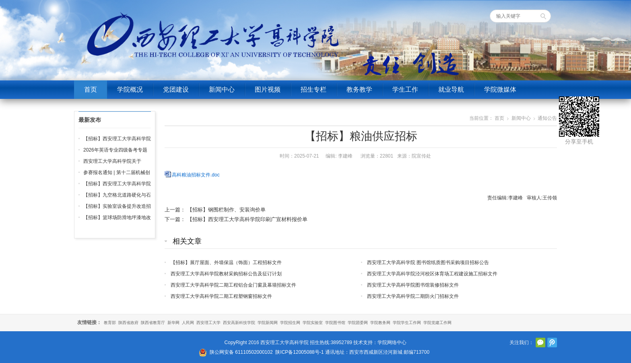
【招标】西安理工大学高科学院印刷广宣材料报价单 (247, 219)
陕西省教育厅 (153, 322)
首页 (90, 89)
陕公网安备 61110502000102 (241, 352)
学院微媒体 (500, 89)
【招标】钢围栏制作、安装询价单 (226, 210)
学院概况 (130, 89)
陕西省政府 (128, 322)
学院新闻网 (268, 322)
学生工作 (405, 89)
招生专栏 (313, 89)
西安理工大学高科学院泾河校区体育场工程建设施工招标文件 (432, 274)
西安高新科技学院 (239, 322)
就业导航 (451, 89)
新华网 (173, 322)
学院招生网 (290, 322)
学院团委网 (358, 322)
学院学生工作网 (407, 322)
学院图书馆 (335, 322)
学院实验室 (313, 322)
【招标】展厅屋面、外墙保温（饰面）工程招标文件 (226, 262)
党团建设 (176, 89)
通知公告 (547, 118)
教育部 (110, 322)
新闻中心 (222, 89)
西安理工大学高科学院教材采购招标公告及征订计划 (226, 274)
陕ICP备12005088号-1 (299, 352)
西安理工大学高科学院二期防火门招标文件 (413, 296)
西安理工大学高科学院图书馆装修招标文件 (413, 285)
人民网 (188, 322)
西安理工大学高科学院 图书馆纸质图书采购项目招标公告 (428, 262)
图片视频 (267, 89)
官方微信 (540, 342)
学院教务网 (380, 322)
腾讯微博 (552, 342)
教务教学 (359, 89)
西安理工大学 (208, 322)
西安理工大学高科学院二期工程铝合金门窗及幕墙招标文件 (233, 285)
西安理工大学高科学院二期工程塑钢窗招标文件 (221, 296)
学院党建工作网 (437, 322)
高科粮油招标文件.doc (196, 175)
